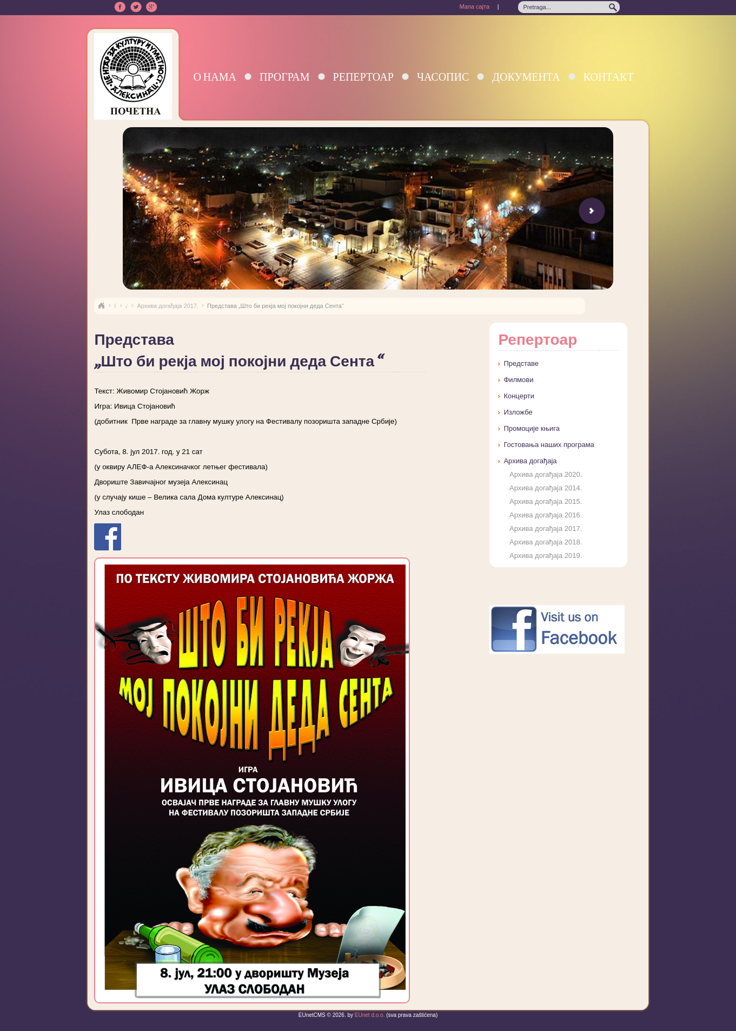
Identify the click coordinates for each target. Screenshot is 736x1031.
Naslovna (101, 305)
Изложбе (517, 412)
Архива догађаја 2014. (545, 488)
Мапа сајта (474, 6)
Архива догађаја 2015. (545, 501)
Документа (526, 76)
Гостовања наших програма (548, 445)
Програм (285, 76)
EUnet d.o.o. (368, 1015)
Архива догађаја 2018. (545, 542)
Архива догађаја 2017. (167, 306)
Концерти (518, 396)
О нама (214, 76)
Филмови (518, 380)
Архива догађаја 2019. (545, 555)
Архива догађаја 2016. (545, 515)
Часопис (443, 76)
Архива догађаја (529, 461)
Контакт (609, 76)
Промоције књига (531, 428)
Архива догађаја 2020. (545, 474)
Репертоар (363, 76)
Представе (521, 363)
